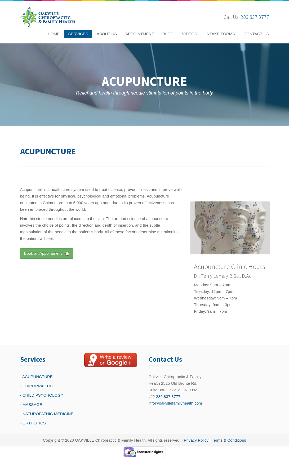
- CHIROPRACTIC (36, 386)
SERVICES (78, 34)
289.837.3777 (255, 17)
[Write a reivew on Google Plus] (110, 360)
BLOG (168, 34)
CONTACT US (256, 34)
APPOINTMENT (139, 34)
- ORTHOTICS (33, 423)
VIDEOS (189, 34)
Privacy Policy (196, 440)
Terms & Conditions (229, 440)
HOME (54, 34)
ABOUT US (107, 34)
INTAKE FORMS (220, 34)
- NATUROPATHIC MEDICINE (47, 413)
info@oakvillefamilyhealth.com (175, 403)
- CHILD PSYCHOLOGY (41, 395)
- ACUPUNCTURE (36, 376)
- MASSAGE (31, 404)
